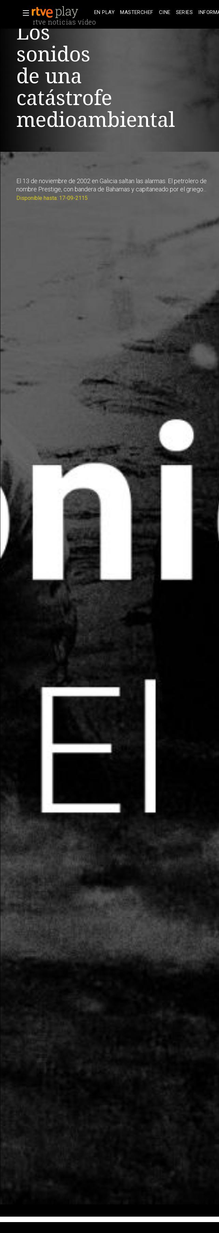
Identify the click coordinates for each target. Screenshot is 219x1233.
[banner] (61, 12)
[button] (23, 12)
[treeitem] (104, 12)
